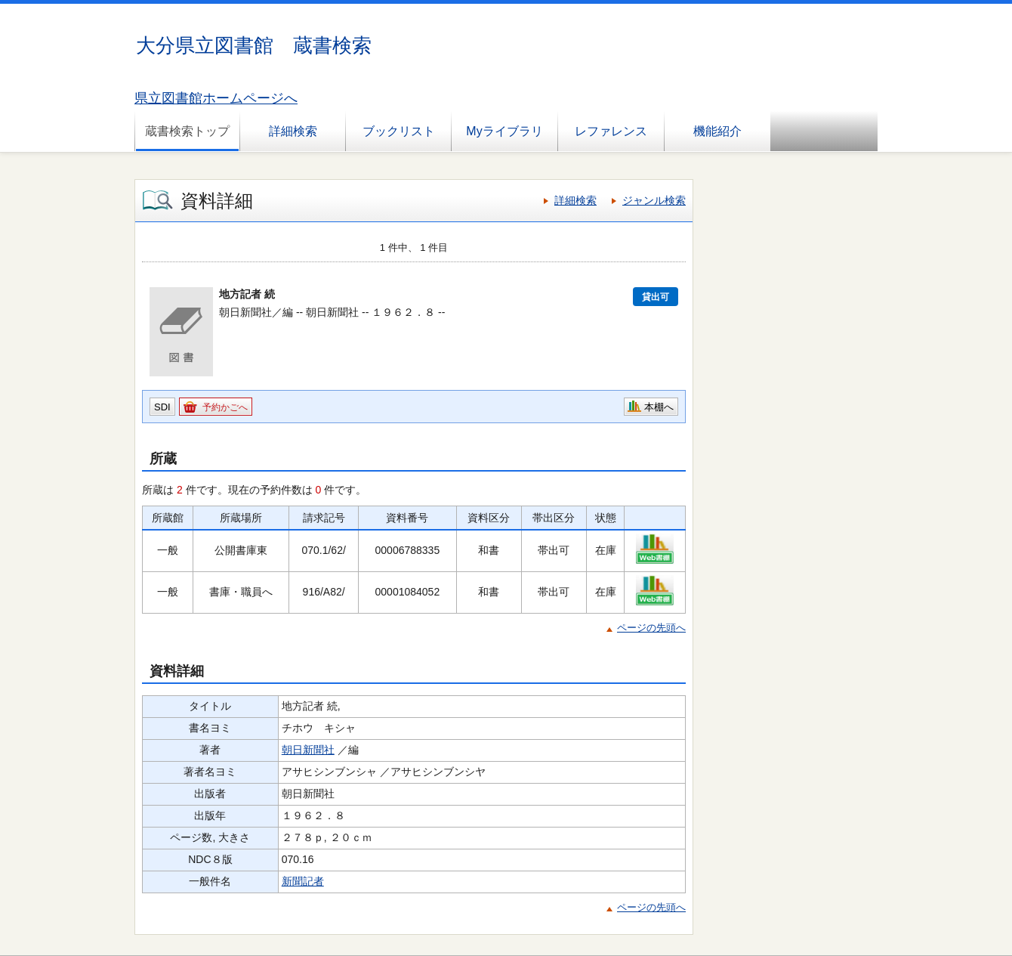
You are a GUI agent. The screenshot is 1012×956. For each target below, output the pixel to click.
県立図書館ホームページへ (216, 98)
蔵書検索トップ (187, 131)
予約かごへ (225, 407)
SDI (162, 407)
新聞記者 (303, 881)
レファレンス (611, 131)
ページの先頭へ (651, 627)
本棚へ (659, 407)
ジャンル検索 (654, 200)
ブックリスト (399, 131)
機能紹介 (717, 131)
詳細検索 (293, 131)
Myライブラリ (504, 131)
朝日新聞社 (308, 750)
